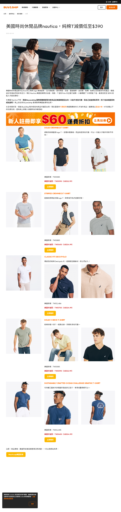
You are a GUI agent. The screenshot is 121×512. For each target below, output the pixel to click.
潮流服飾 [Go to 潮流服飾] (19, 14)
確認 (32, 504)
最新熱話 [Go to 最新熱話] (11, 14)
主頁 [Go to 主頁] (5, 14)
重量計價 (99, 107)
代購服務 (63, 107)
